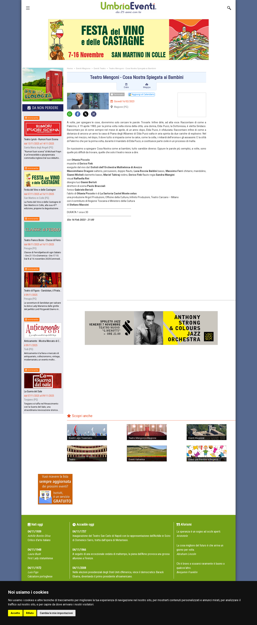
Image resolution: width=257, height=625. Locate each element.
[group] (128, 39)
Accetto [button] (15, 613)
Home (70, 68)
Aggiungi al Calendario (141, 94)
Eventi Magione (83, 68)
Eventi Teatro (100, 68)
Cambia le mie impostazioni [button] (56, 613)
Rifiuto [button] (30, 613)
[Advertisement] (222, 124)
